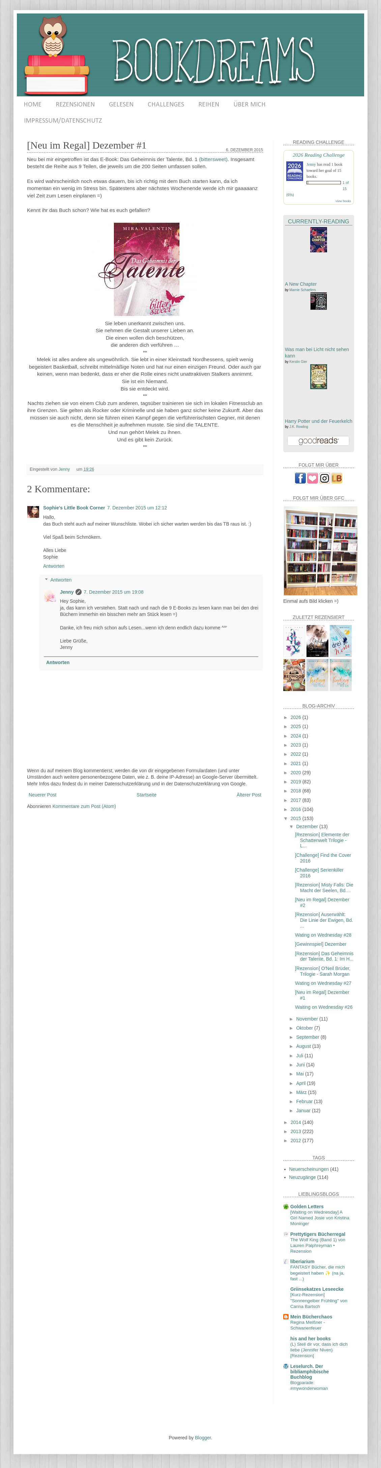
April (301, 1083)
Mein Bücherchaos (311, 1316)
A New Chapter (301, 284)
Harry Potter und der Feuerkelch (318, 421)
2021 (296, 763)
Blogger (203, 1437)
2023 (296, 745)
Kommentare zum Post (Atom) (84, 806)
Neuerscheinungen (309, 1169)
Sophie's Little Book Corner (74, 507)
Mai (300, 1073)
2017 (296, 800)
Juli (300, 1055)
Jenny (67, 592)
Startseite (146, 795)
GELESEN (121, 104)
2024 (296, 736)
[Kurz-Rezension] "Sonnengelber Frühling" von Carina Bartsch (318, 1300)
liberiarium (302, 1261)
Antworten (53, 566)
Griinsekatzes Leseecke (317, 1289)
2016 (296, 809)
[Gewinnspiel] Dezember (321, 944)
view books (343, 201)
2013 (296, 1131)
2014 (296, 1122)
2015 (296, 818)
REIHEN (208, 104)
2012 (296, 1140)
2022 (296, 754)
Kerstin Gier (298, 362)
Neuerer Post (42, 795)
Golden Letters (307, 1206)
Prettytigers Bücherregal (317, 1234)
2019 (296, 781)
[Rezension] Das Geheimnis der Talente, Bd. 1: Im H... (324, 956)
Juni (301, 1064)
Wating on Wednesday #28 (323, 935)
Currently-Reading (318, 221)
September (308, 1037)
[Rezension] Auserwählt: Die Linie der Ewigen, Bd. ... (324, 920)
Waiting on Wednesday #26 (323, 1007)
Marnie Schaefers (302, 290)
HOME (32, 104)
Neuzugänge (302, 1177)
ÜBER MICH (249, 104)
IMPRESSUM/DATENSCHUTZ (63, 121)
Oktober (305, 1028)
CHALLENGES (166, 104)
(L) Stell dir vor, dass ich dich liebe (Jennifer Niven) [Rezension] (319, 1350)
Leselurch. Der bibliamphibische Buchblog (309, 1372)
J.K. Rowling (298, 427)
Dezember (307, 826)
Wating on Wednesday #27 (323, 983)
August (304, 1046)
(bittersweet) (213, 159)
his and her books (310, 1338)
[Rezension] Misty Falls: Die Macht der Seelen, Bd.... (324, 887)
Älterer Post (249, 795)
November (307, 1019)
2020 (296, 772)
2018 (296, 790)
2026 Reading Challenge (319, 155)
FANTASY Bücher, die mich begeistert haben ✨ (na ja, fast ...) (317, 1272)
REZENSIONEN (75, 104)
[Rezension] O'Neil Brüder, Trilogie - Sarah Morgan (323, 971)
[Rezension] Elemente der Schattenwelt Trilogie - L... (322, 840)
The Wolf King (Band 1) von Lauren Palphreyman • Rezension (317, 1245)
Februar (305, 1101)
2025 (296, 726)
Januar (304, 1110)
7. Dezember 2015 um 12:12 (137, 507)
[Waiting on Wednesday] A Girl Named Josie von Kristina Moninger (319, 1218)
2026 (296, 717)
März (302, 1092)
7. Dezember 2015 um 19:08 (113, 592)
